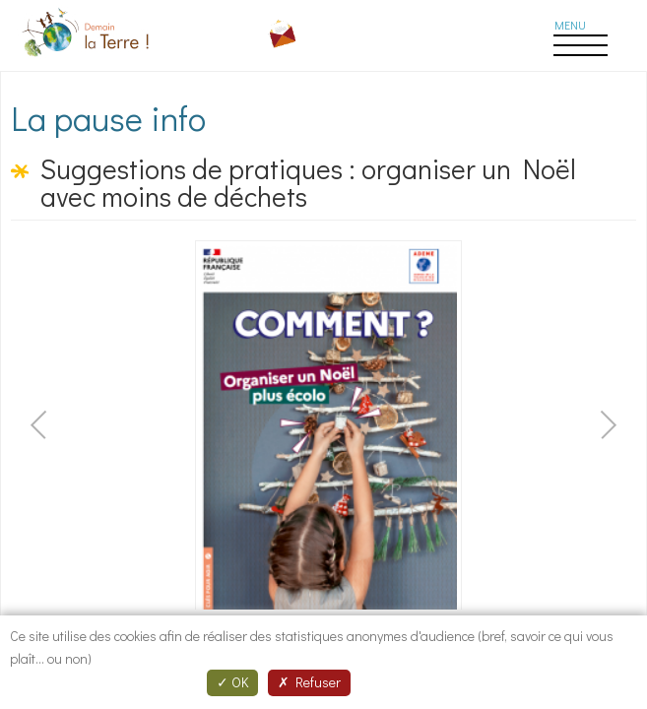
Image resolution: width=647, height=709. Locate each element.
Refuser (309, 682)
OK (232, 682)
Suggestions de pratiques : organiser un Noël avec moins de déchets (308, 182)
